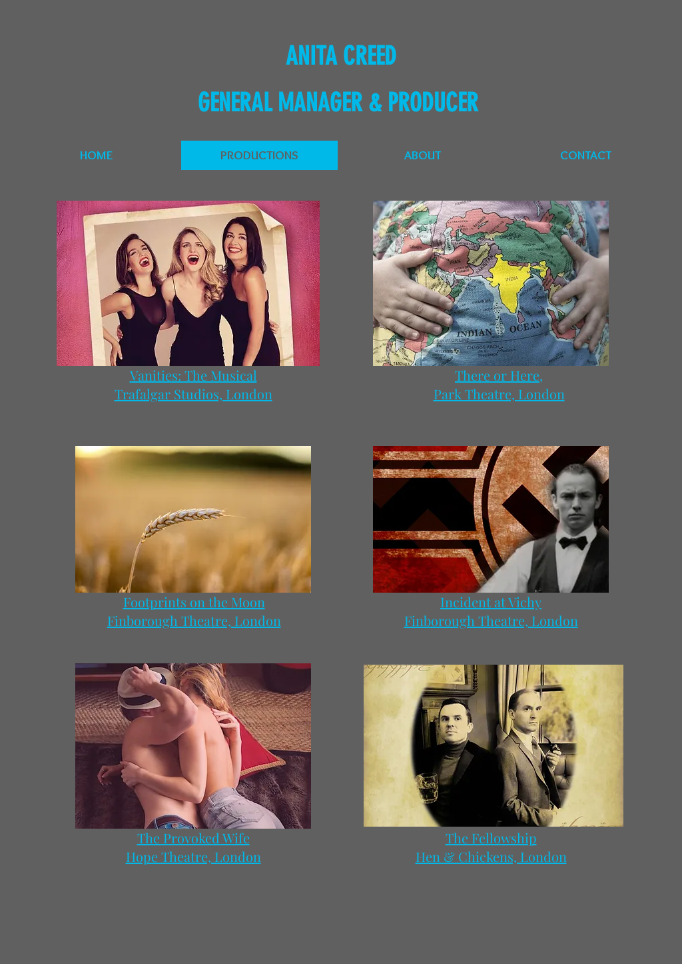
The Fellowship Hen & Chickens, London (491, 847)
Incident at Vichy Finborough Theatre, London (491, 611)
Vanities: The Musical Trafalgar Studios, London (193, 384)
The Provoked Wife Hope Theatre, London (193, 847)
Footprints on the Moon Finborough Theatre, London (194, 611)
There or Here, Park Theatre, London (499, 384)
